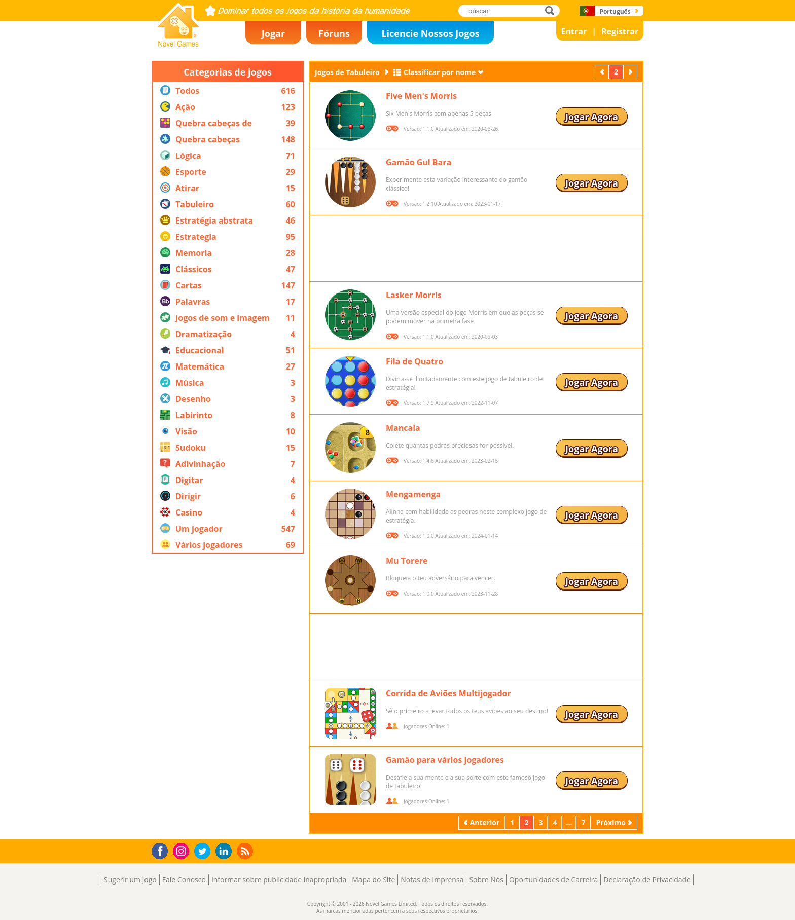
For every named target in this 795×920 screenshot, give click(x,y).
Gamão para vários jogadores (445, 759)
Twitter (204, 852)
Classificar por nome (440, 72)
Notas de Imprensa (432, 880)
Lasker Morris (414, 295)
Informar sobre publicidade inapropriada (278, 880)
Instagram (182, 850)
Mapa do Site (373, 880)
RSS (246, 851)
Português (614, 11)
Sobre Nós (486, 880)
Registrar (619, 31)
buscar (552, 10)
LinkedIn (225, 851)
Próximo (631, 72)
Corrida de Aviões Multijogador (448, 693)
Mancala (403, 427)
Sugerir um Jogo (130, 880)
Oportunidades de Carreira (553, 880)
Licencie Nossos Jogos (430, 33)
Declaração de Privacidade (647, 880)
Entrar (574, 31)
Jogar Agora (591, 117)
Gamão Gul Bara (418, 162)
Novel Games (177, 44)
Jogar (273, 33)
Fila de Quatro (414, 361)
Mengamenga (413, 494)
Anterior (603, 72)
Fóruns (334, 33)
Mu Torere (406, 560)
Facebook (162, 849)
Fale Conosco (184, 880)
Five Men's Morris (421, 95)
